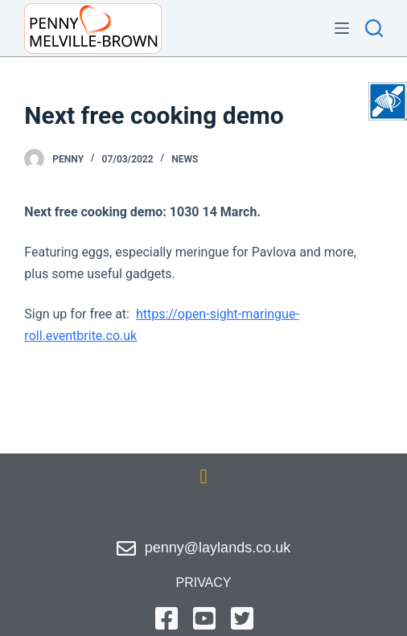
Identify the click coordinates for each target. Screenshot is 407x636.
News (184, 159)
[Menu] (342, 28)
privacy (203, 582)
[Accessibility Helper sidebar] (387, 101)
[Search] (374, 28)
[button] (203, 477)
